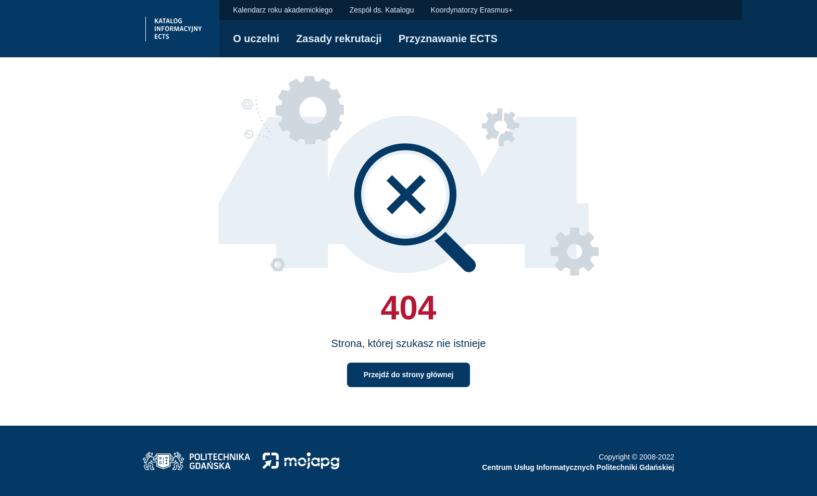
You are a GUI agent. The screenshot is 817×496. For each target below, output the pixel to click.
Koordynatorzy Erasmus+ (471, 10)
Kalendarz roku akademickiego (282, 10)
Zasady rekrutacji (339, 38)
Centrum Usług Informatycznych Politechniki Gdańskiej (578, 467)
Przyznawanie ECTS (448, 38)
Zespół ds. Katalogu (382, 10)
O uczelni (256, 38)
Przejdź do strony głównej (409, 374)
